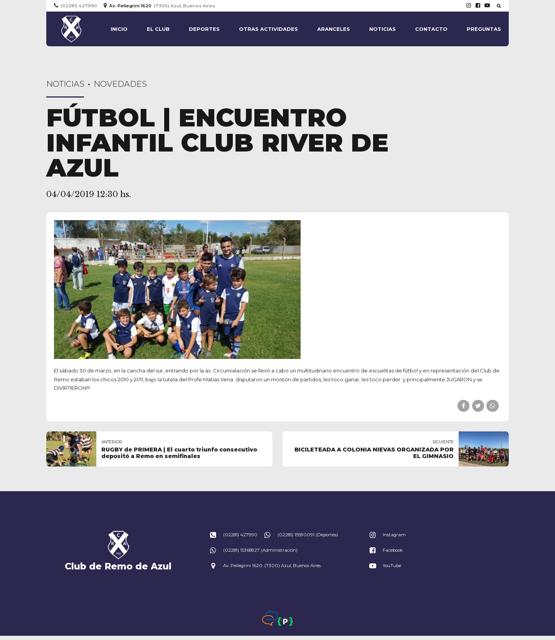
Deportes (204, 29)
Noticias (382, 29)
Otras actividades (268, 29)
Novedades (120, 84)
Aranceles (333, 29)
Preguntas (484, 29)
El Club (158, 29)
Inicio (119, 29)
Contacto (431, 29)
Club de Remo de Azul (118, 566)
